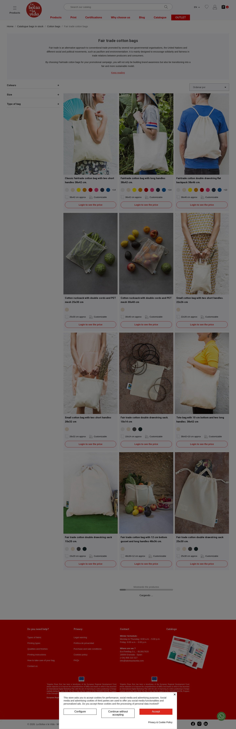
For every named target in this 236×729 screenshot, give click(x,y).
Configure (80, 711)
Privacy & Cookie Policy (160, 722)
